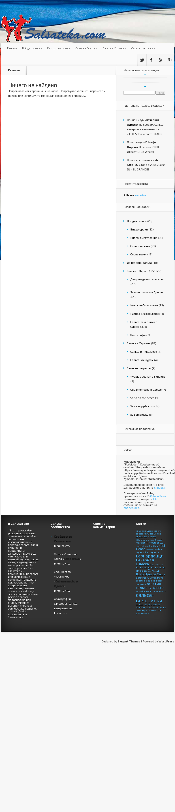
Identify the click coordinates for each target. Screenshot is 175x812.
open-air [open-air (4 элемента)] (140, 546)
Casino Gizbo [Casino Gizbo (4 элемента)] (146, 530)
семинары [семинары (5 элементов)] (141, 610)
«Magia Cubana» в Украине (147, 376)
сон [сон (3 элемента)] (159, 610)
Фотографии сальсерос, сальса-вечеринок (66, 603)
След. (145, 86)
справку (159, 487)
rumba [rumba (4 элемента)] (148, 546)
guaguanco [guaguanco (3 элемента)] (141, 536)
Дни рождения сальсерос (147, 279)
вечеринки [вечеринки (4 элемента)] (149, 580)
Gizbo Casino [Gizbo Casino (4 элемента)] (154, 533)
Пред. (145, 74)
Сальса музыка (140, 246)
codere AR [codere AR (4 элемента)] (141, 533)
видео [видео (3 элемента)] (159, 581)
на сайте (134, 195)
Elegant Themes (129, 641)
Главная (12, 48)
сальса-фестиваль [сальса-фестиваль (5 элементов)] (156, 607)
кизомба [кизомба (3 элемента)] (140, 591)
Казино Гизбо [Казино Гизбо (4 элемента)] (158, 567)
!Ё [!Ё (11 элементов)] (137, 530)
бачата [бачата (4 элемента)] (140, 580)
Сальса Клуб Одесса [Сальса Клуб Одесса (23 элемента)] (147, 572)
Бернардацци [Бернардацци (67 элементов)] (149, 555)
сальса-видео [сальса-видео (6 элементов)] (144, 604)
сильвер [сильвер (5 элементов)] (152, 610)
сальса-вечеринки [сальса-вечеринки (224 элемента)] (149, 597)
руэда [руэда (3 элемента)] (156, 591)
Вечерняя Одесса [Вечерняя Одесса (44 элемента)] (145, 562)
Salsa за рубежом (141, 406)
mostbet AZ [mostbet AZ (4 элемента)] (156, 540)
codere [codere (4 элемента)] (157, 530)
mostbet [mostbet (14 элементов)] (142, 539)
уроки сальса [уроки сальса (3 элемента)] (142, 613)
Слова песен (138, 254)
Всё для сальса (32, 48)
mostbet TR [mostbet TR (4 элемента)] (142, 542)
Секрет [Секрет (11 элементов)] (162, 574)
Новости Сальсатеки (144, 305)
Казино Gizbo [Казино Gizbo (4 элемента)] (143, 567)
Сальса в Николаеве (143, 351)
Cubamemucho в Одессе (146, 389)
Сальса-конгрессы (143, 48)
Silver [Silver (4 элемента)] (155, 546)
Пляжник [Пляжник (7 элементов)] (141, 570)
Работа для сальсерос (145, 313)
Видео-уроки (139, 229)
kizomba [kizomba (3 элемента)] (152, 536)
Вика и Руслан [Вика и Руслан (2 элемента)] (156, 565)
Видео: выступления (143, 238)
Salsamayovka (139, 414)
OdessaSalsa (158, 496)
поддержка (131, 508)
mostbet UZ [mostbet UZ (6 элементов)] (156, 542)
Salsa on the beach (142, 398)
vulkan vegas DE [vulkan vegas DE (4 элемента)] (151, 552)
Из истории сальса (58, 48)
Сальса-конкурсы (141, 360)
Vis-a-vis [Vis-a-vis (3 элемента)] (150, 549)
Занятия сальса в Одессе (146, 292)
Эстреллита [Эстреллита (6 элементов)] (156, 577)
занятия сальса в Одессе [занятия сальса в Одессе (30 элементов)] (150, 586)
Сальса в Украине (114, 48)
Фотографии (138, 335)
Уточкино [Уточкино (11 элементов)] (142, 577)
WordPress (166, 641)
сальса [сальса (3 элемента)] (162, 591)
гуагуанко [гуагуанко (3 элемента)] (141, 584)
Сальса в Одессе (86, 48)
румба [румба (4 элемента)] (149, 591)
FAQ (155, 499)
